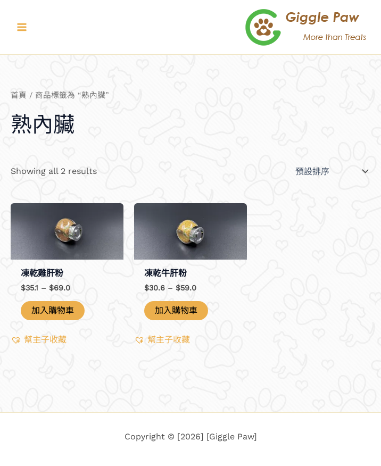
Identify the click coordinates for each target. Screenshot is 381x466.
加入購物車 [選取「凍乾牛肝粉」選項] (176, 310)
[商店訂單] (330, 171)
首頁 (19, 95)
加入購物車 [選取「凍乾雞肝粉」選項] (52, 310)
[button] (39, 340)
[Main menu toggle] (22, 27)
